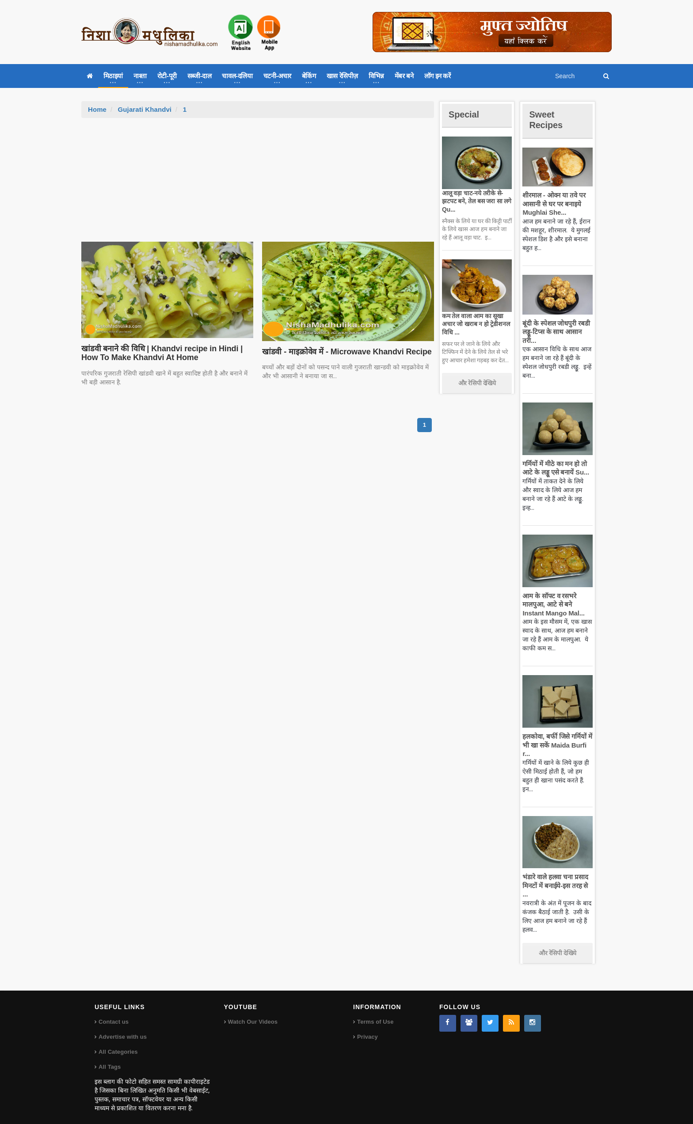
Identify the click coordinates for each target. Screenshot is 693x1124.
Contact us (113, 1013)
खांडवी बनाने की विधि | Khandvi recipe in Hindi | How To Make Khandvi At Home (159, 353)
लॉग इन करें (437, 76)
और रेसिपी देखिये (477, 383)
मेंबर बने (404, 76)
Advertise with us (122, 1028)
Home (97, 109)
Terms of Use (375, 1013)
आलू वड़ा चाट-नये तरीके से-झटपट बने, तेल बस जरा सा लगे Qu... (475, 201)
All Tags (110, 1058)
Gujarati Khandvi (144, 109)
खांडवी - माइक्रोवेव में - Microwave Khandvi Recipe (344, 351)
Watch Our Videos (252, 1013)
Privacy (367, 1028)
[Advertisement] (257, 184)
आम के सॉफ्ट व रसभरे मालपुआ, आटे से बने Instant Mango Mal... (552, 604)
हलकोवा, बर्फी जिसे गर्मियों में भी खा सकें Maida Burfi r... (556, 745)
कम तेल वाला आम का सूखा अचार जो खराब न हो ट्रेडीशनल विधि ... (475, 323)
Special (465, 114)
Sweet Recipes (547, 119)
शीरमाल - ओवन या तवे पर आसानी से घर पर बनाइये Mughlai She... (552, 203)
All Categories (118, 1043)
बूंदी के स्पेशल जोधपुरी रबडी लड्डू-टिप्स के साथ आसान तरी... (554, 331)
